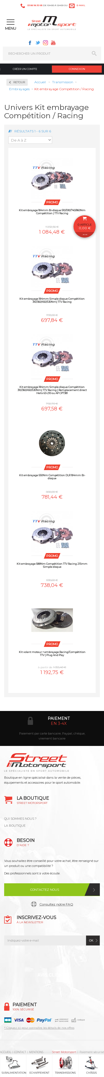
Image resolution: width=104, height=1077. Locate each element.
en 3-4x (59, 723)
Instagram (45, 43)
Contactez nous (44, 890)
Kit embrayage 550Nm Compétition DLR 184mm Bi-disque (52, 477)
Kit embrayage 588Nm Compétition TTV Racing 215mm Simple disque (52, 565)
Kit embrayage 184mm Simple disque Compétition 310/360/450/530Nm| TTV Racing (52, 300)
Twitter (38, 43)
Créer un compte (25, 68)
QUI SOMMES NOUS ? (20, 819)
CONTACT (20, 1052)
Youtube (53, 43)
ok (91, 940)
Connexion (77, 68)
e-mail (81, 5)
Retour (19, 82)
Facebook (30, 43)
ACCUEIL (5, 1052)
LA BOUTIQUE (15, 826)
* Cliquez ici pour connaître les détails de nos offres (39, 1028)
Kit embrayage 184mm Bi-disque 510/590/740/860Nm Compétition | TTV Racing (52, 212)
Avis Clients (52, 975)
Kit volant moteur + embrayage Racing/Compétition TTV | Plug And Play (52, 653)
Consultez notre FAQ (56, 904)
